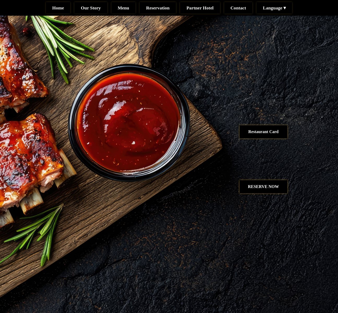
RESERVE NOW (263, 186)
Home (58, 7)
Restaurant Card (263, 131)
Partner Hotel (200, 7)
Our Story (91, 7)
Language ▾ (274, 7)
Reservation (158, 7)
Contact (238, 7)
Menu (123, 7)
